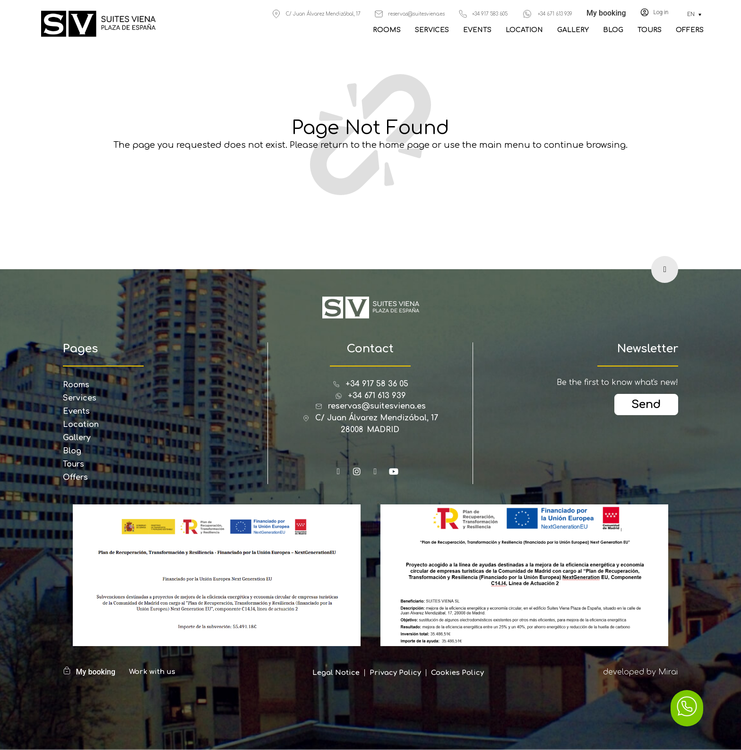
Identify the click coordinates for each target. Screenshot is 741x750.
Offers (690, 30)
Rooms (387, 30)
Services (432, 30)
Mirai (668, 672)
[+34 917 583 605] (463, 14)
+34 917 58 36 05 (376, 384)
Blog (613, 30)
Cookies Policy (457, 673)
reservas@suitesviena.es (416, 14)
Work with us (152, 672)
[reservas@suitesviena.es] (379, 14)
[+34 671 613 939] (527, 14)
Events (477, 30)
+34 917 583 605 (490, 14)
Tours (650, 30)
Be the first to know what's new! (617, 382)
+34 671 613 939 (555, 14)
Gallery (573, 30)
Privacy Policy (395, 673)
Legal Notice (336, 673)
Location (524, 30)
